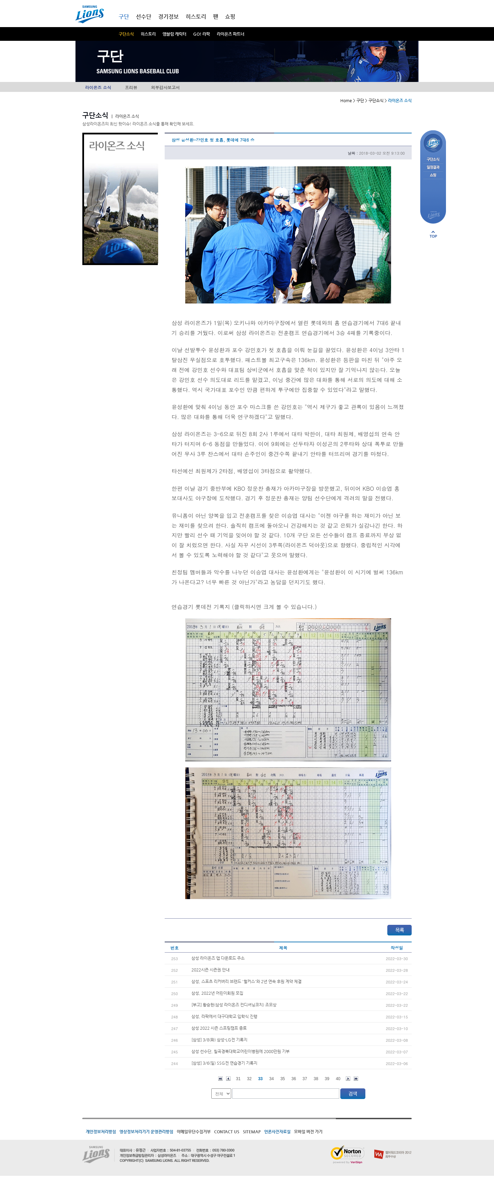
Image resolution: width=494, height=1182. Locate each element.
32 (249, 1078)
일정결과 (433, 167)
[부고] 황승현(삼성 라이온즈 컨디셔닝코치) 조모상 (234, 1004)
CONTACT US (226, 1131)
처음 (220, 1079)
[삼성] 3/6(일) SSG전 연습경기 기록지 (224, 1063)
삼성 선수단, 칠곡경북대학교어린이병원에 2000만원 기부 (240, 1051)
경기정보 (168, 16)
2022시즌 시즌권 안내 (210, 969)
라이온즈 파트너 (230, 34)
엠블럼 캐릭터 (174, 34)
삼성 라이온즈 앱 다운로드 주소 (218, 958)
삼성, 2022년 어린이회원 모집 (217, 993)
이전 (228, 1079)
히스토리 (148, 34)
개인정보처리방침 (101, 1131)
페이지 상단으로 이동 (433, 234)
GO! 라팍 (201, 34)
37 (305, 1078)
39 (327, 1078)
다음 (348, 1079)
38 (316, 1078)
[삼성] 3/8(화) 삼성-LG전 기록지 (219, 1039)
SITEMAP (252, 1131)
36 (294, 1078)
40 (338, 1078)
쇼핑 (230, 16)
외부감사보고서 (165, 87)
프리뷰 (131, 87)
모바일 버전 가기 (308, 1131)
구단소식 (126, 34)
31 (238, 1078)
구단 (124, 16)
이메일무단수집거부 (194, 1131)
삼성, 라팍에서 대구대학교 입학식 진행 (224, 1016)
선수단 (143, 16)
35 (282, 1078)
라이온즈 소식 (98, 87)
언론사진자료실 (277, 1131)
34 (271, 1078)
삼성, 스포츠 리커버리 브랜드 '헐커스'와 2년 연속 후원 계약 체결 (246, 981)
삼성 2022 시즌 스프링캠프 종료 (219, 1028)
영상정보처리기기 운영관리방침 (146, 1131)
